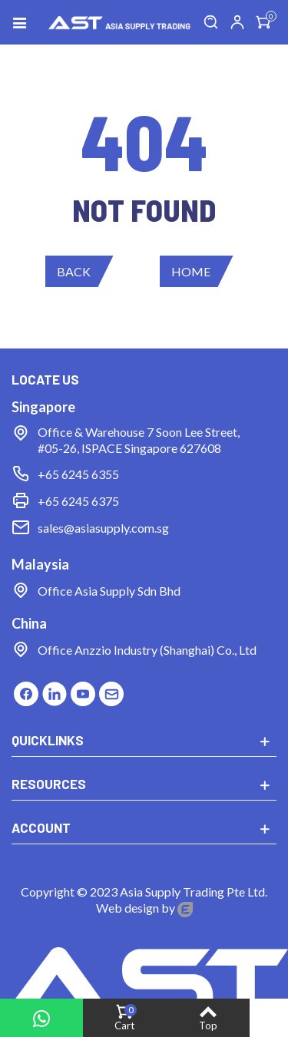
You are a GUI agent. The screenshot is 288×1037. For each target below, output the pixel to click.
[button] (79, 271)
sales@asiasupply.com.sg (103, 527)
